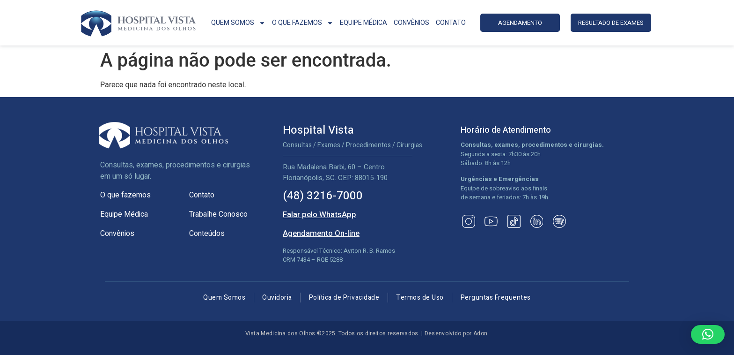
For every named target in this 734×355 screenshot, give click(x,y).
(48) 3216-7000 (323, 196)
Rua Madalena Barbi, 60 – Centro (334, 167)
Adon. (481, 333)
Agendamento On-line (321, 233)
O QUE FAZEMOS (302, 23)
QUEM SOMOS (238, 23)
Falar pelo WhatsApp (319, 214)
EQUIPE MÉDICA (363, 23)
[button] (708, 334)
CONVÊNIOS (411, 23)
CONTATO (451, 23)
